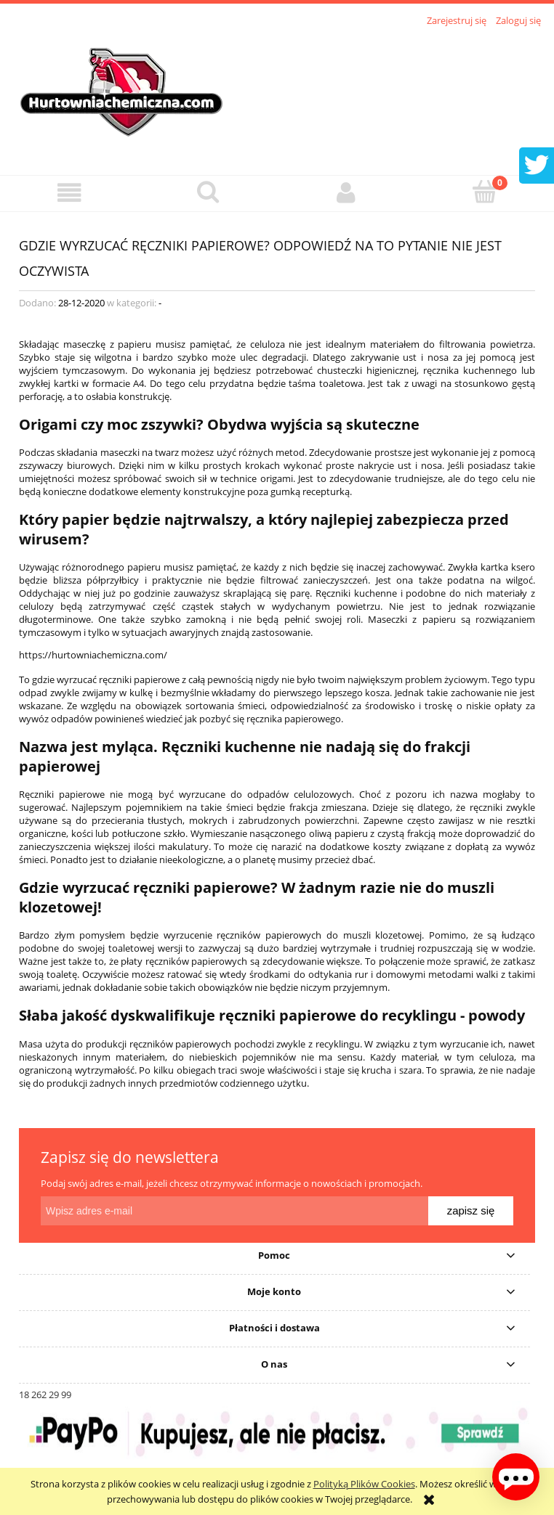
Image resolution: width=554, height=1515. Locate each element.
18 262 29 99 (45, 1394)
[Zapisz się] (470, 1210)
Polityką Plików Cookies (364, 1483)
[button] (69, 193)
